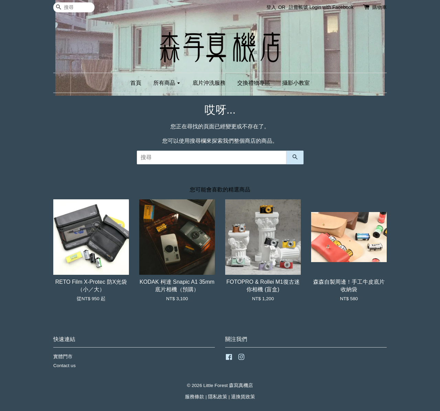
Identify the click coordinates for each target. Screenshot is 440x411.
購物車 (379, 7)
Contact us (64, 365)
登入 (271, 7)
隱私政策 (217, 396)
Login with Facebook (331, 7)
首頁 (135, 83)
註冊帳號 (298, 7)
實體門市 (63, 356)
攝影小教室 (296, 83)
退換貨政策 (243, 396)
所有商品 (166, 83)
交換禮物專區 (253, 83)
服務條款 (194, 396)
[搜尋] (74, 7)
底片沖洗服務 (209, 83)
